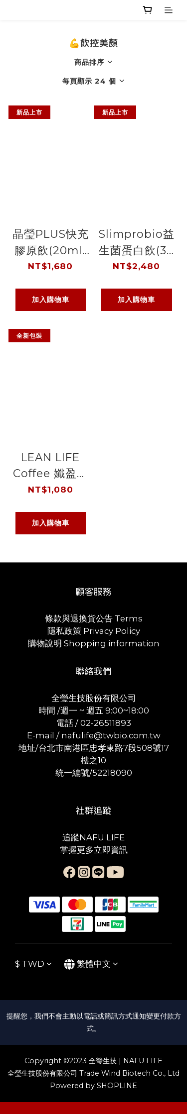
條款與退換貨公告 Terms (94, 618)
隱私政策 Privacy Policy (93, 631)
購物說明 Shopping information (94, 643)
